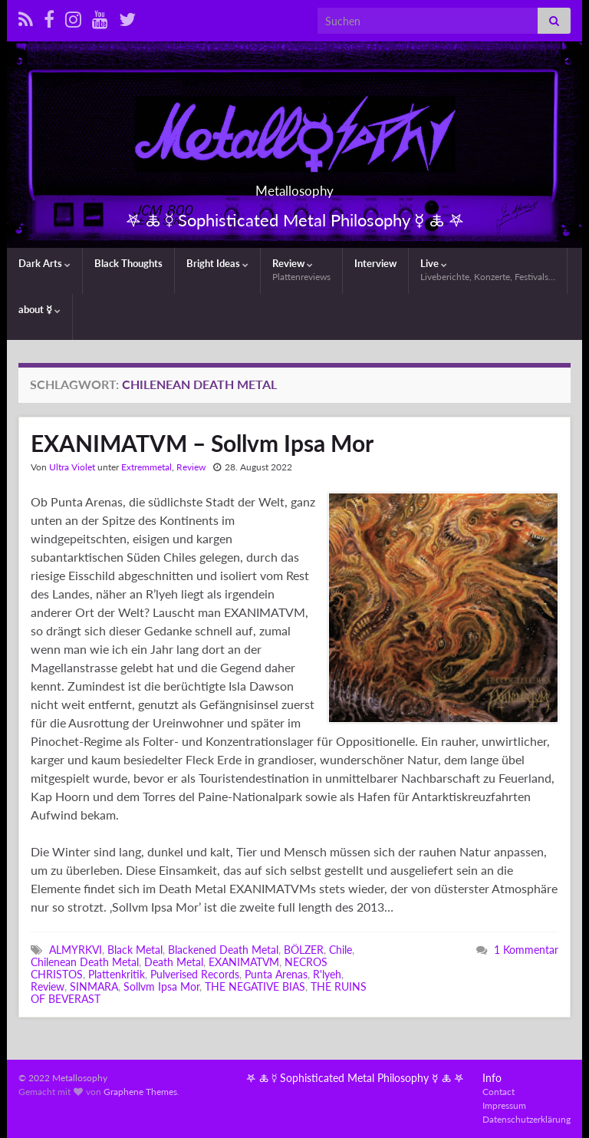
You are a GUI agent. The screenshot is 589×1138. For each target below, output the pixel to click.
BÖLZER (304, 949)
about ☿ (39, 309)
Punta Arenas (276, 974)
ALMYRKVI (75, 949)
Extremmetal (146, 467)
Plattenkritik (116, 974)
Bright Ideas (217, 263)
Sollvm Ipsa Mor (161, 986)
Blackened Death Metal (223, 949)
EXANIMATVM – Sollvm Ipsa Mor (202, 443)
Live (487, 269)
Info (492, 1077)
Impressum (504, 1105)
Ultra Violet (72, 467)
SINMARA (94, 986)
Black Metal (135, 949)
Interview (375, 263)
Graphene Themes (140, 1091)
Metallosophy (294, 186)
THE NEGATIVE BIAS (255, 986)
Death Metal (173, 961)
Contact (498, 1091)
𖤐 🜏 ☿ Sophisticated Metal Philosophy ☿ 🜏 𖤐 (355, 1077)
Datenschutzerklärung (526, 1119)
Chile (340, 949)
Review (301, 269)
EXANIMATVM (244, 961)
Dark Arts (44, 263)
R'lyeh (327, 974)
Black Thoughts (128, 263)
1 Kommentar (526, 949)
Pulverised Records (194, 974)
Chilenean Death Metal (85, 961)
